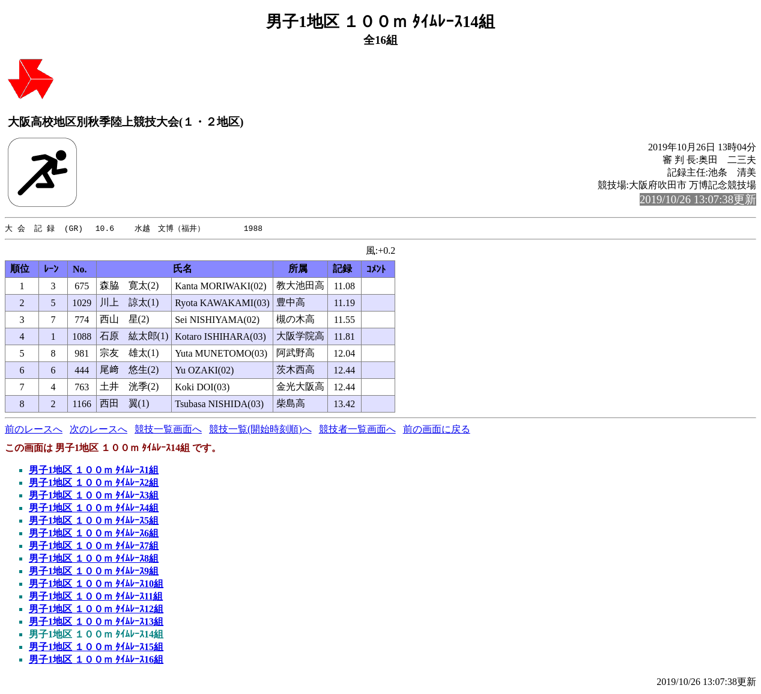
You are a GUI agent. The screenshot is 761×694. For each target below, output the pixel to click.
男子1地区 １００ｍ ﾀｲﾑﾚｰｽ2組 (94, 483)
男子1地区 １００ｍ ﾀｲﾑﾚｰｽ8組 (94, 559)
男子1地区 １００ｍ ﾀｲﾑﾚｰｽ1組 (94, 470)
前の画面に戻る (436, 430)
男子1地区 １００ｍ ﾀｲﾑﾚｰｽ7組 (94, 546)
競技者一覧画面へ (357, 430)
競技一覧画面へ (168, 430)
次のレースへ (98, 430)
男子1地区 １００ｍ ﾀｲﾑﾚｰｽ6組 (94, 534)
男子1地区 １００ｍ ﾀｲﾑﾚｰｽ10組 (96, 584)
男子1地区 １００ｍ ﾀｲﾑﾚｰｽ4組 (94, 508)
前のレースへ (33, 430)
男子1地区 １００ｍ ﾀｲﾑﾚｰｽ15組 (96, 647)
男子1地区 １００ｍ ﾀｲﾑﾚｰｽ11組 (96, 597)
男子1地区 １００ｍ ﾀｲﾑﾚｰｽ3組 (94, 496)
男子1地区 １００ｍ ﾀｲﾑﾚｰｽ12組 (96, 609)
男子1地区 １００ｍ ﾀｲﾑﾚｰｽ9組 (94, 572)
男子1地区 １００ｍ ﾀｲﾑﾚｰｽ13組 (96, 622)
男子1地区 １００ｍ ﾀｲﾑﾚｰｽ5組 (94, 521)
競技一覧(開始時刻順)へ (260, 430)
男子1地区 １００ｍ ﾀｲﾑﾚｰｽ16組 (96, 660)
